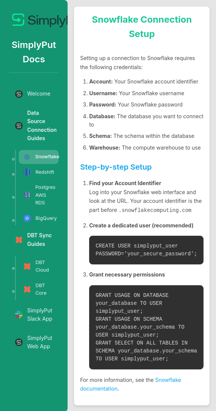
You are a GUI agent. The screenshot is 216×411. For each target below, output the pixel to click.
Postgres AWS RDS (39, 195)
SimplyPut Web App (33, 342)
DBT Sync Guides (33, 239)
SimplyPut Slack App (33, 314)
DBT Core (34, 289)
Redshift (38, 172)
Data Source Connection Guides (36, 125)
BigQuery (40, 218)
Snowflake (41, 157)
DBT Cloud (36, 266)
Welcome (32, 94)
